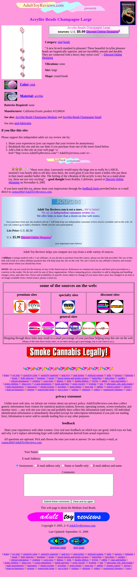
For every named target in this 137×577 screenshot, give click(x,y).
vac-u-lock (63, 389)
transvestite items (46, 389)
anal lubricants (22, 123)
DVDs (95, 381)
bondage (41, 378)
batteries (129, 375)
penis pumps (76, 386)
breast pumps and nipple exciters (73, 378)
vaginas (75, 389)
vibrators (86, 389)
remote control (113, 386)
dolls (69, 381)
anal (60, 42)
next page (79, 551)
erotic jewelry (79, 383)
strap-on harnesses (15, 389)
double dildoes (82, 381)
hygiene (92, 383)
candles (121, 378)
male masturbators (15, 386)
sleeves (127, 386)
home (6, 375)
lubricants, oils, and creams (119, 383)
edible (104, 381)
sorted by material (49, 375)
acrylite (39, 96)
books (51, 378)
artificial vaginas (95, 375)
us (20, 224)
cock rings (48, 381)
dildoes (60, 381)
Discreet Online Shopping (102, 31)
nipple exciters (47, 386)
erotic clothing (11, 383)
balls (109, 375)
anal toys (65, 375)
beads (66, 42)
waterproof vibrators (113, 389)
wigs (128, 389)
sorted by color (30, 375)
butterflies (97, 378)
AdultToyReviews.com (82, 529)
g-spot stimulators (43, 383)
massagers (32, 386)
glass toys (26, 383)
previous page (58, 551)
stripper (30, 389)
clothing (36, 381)
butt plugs (110, 378)
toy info (16, 375)
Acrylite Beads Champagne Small (82, 117)
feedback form (90, 188)
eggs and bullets (118, 381)
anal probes (78, 375)
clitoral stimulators (20, 381)
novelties (62, 386)
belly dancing (27, 378)
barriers (118, 375)
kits (101, 383)
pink (32, 84)
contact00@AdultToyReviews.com (32, 191)
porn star (89, 386)
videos (97, 389)
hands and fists (62, 383)
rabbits (100, 386)
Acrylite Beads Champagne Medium (36, 117)
